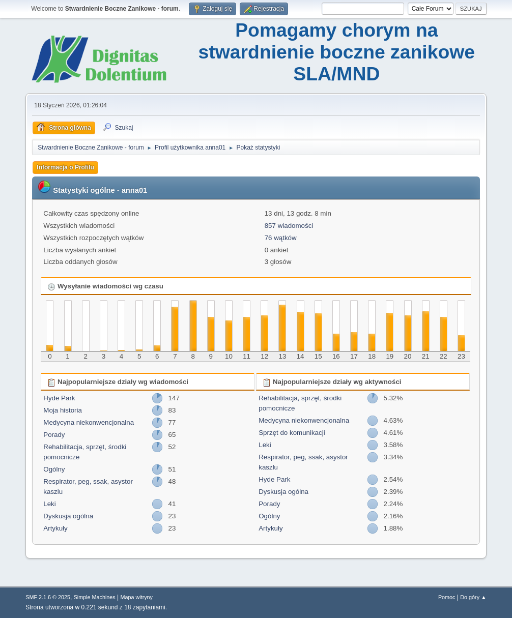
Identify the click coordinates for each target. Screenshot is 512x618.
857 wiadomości (289, 225)
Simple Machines (95, 597)
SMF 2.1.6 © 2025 (47, 597)
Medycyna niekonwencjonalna (88, 422)
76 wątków (281, 238)
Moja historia (62, 410)
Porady (54, 434)
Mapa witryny (137, 597)
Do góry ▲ (473, 597)
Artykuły (55, 528)
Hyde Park (59, 398)
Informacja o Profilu (65, 167)
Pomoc (447, 597)
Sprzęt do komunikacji (292, 432)
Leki (49, 504)
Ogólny (54, 469)
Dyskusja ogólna (68, 516)
